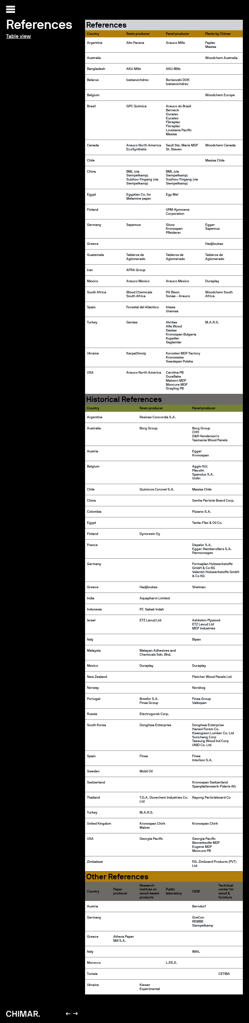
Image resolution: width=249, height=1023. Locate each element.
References (39, 24)
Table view (18, 36)
